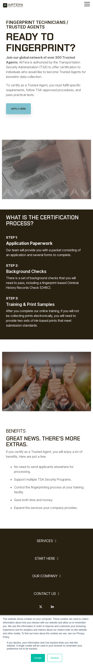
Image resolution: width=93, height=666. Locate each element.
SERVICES (45, 541)
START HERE (45, 558)
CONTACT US (45, 593)
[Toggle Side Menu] (87, 4)
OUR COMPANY (45, 576)
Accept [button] (38, 658)
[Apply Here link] (18, 108)
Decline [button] (55, 658)
